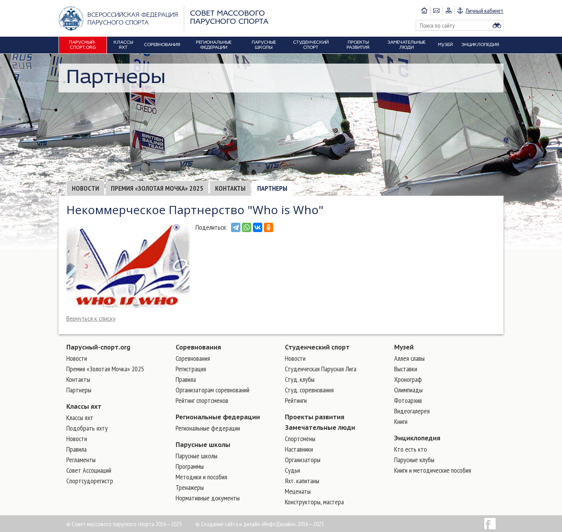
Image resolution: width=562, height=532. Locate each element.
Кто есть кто (410, 449)
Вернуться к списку (91, 318)
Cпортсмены (300, 438)
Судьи (292, 470)
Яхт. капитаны (302, 480)
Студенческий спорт (317, 347)
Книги (400, 421)
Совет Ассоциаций (88, 470)
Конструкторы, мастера (314, 501)
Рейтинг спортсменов (202, 400)
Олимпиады (408, 389)
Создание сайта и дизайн (230, 524)
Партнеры (272, 188)
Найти (497, 25)
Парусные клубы (414, 459)
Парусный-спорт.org (98, 347)
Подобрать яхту (87, 428)
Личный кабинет (484, 10)
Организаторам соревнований (212, 389)
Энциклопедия (417, 438)
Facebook (490, 523)
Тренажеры (190, 487)
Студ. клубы (300, 379)
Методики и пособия (201, 476)
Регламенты (81, 459)
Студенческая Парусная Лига (320, 368)
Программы (190, 466)
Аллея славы (409, 358)
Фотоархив (408, 400)
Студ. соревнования (309, 389)
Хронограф (408, 379)
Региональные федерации (218, 417)
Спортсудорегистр (89, 480)
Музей (404, 347)
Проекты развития (314, 417)
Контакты (230, 188)
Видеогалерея (412, 410)
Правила (76, 449)
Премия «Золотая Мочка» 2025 (157, 188)
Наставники (299, 449)
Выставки (405, 368)
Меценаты (298, 491)
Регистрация (191, 368)
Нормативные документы (208, 497)
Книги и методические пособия (432, 470)
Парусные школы (203, 445)
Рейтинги (296, 400)
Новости (85, 188)
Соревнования (198, 347)
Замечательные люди (320, 427)
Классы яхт (83, 406)
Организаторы (302, 459)
